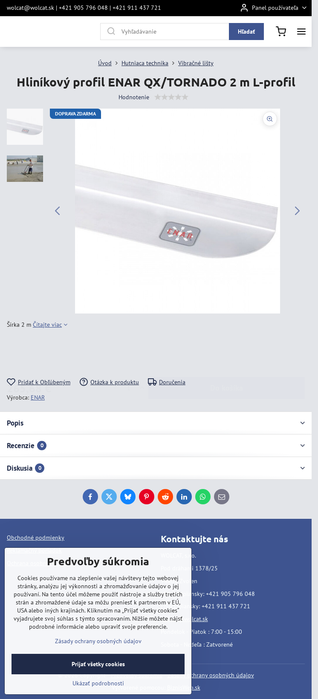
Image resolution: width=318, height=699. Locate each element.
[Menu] (301, 31)
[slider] (171, 97)
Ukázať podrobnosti (98, 683)
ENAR (38, 397)
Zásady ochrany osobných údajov (211, 675)
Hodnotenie (134, 97)
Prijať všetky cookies (98, 664)
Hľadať (246, 31)
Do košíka (226, 353)
